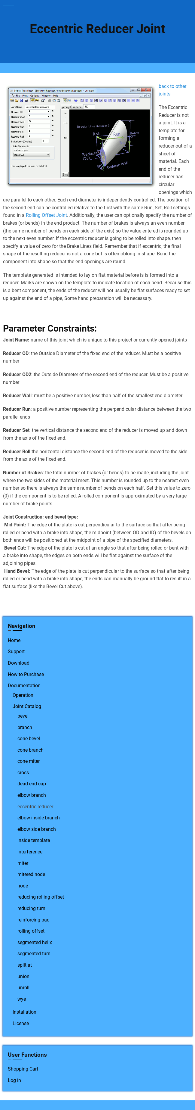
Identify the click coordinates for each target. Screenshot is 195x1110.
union (23, 976)
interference (29, 852)
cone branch (30, 750)
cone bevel (28, 738)
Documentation (24, 685)
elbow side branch (36, 829)
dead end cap (31, 784)
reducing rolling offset (40, 897)
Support (16, 651)
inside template (33, 840)
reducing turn (31, 908)
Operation (23, 695)
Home (14, 640)
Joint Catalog (27, 706)
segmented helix (34, 942)
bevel (23, 716)
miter (22, 863)
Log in (14, 1080)
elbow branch (31, 795)
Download (18, 663)
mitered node (31, 874)
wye (21, 999)
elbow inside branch (38, 818)
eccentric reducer (35, 806)
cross (23, 772)
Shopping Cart (23, 1069)
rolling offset (30, 931)
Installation (24, 1012)
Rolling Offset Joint (46, 215)
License (21, 1023)
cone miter (28, 761)
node (22, 886)
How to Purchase (26, 674)
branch (24, 727)
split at (24, 965)
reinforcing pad (33, 920)
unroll (23, 987)
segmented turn (33, 953)
